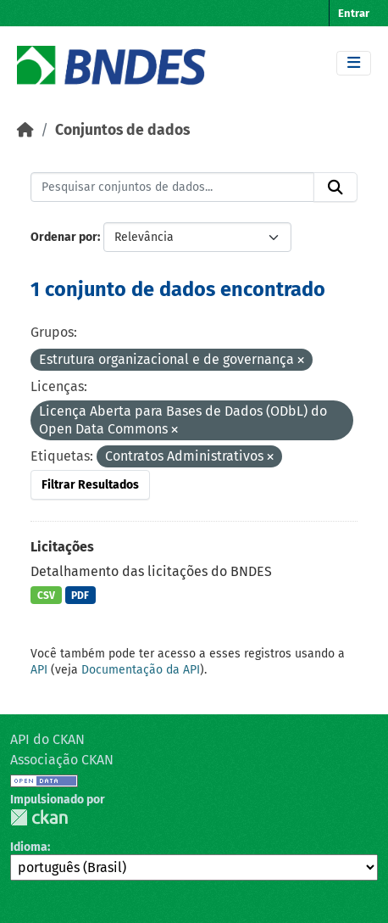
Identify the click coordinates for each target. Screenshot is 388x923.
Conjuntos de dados (122, 130)
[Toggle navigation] (353, 63)
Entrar (353, 13)
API (38, 670)
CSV (46, 595)
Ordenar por (63, 237)
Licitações (62, 547)
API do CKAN (47, 739)
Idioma (28, 847)
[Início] (25, 130)
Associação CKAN (62, 760)
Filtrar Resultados (90, 485)
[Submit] (335, 187)
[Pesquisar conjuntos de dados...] (172, 187)
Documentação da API (140, 670)
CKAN (39, 817)
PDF (80, 595)
